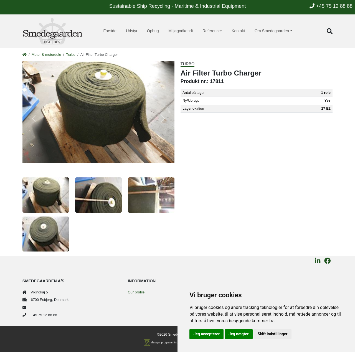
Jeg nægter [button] (238, 334)
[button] (330, 31)
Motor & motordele (46, 54)
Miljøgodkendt (180, 31)
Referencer (212, 31)
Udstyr (131, 31)
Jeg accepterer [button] (207, 334)
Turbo (70, 54)
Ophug (153, 31)
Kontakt (238, 31)
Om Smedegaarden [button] (272, 31)
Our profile (136, 292)
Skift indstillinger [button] (273, 334)
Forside (109, 31)
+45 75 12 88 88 (331, 6)
